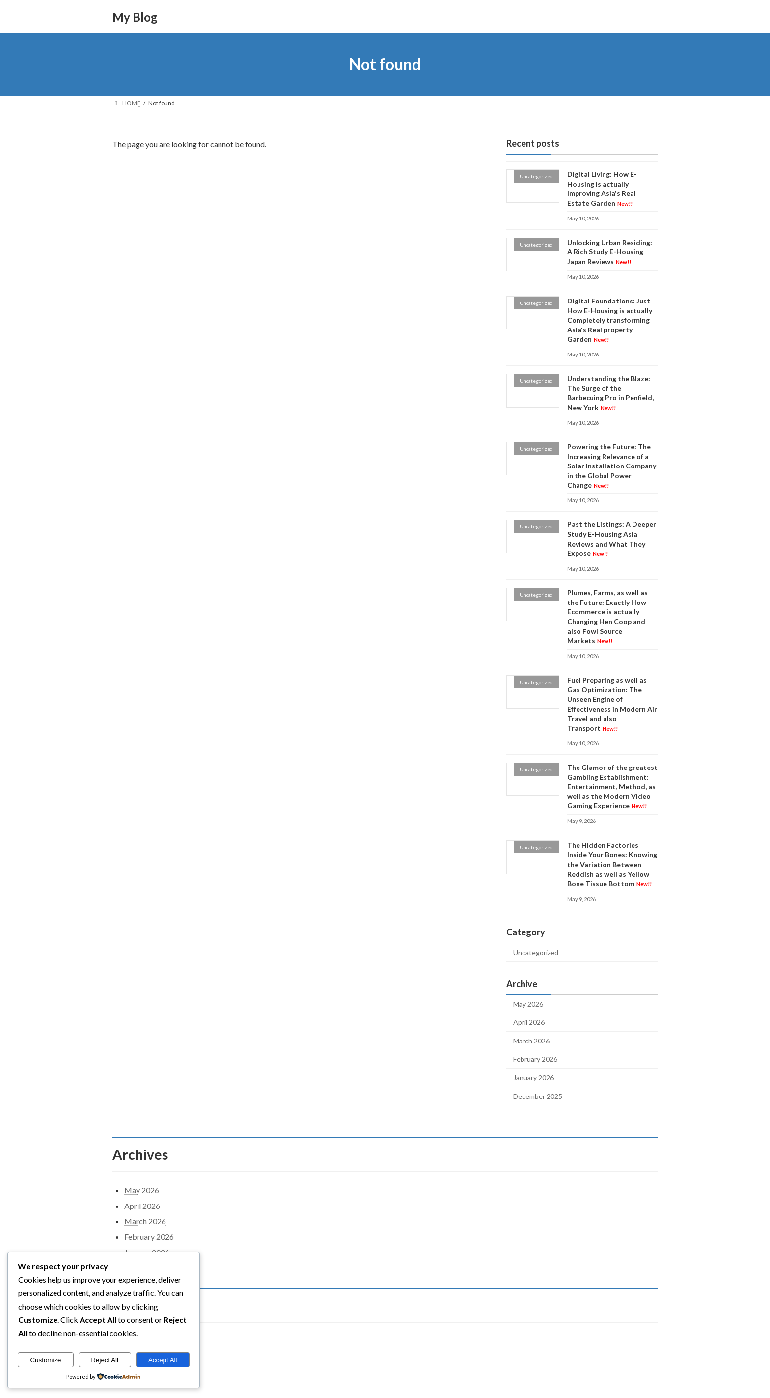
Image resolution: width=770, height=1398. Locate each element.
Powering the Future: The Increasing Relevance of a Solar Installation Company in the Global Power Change (611, 465)
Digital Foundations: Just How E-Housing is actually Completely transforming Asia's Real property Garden (609, 320)
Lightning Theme (386, 1380)
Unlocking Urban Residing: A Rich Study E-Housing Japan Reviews (609, 252)
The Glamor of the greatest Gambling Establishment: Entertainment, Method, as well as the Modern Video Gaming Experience (612, 786)
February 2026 (535, 1059)
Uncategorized (535, 952)
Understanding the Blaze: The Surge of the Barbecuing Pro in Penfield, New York (610, 392)
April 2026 (529, 1022)
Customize (45, 1360)
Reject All (104, 1360)
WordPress (342, 1380)
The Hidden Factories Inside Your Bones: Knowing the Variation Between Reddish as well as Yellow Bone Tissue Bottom (612, 864)
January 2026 (533, 1077)
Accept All (162, 1360)
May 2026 (528, 1004)
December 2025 (537, 1096)
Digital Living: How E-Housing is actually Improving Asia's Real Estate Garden (602, 188)
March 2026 (531, 1041)
